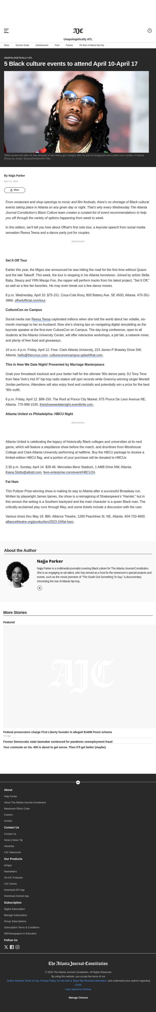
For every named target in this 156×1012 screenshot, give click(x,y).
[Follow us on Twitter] (6, 947)
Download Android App (16, 896)
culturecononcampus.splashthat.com (76, 355)
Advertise (9, 846)
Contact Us (11, 827)
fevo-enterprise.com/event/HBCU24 (69, 472)
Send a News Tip (13, 840)
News (6, 45)
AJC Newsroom (12, 852)
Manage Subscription (15, 915)
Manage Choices (78, 997)
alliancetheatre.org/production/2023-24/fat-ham (40, 521)
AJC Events (10, 883)
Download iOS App (14, 889)
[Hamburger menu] (6, 31)
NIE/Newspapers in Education (20, 933)
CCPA (78, 985)
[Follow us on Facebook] (12, 947)
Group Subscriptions (15, 921)
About (8, 790)
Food (57, 45)
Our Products (13, 859)
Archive (8, 820)
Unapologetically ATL (18, 58)
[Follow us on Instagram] (17, 947)
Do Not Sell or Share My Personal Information (81, 980)
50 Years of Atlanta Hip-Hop (92, 45)
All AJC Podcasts (13, 877)
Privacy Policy (47, 980)
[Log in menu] (150, 31)
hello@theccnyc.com (33, 355)
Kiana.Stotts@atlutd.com (24, 472)
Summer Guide (22, 45)
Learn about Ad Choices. (78, 989)
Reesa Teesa (41, 319)
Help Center (10, 796)
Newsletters (10, 871)
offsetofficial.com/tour (30, 300)
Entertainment (42, 45)
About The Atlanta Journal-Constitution (25, 802)
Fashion (69, 45)
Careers (8, 814)
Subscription (13, 902)
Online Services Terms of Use (23, 980)
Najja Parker (17, 175)
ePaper (8, 865)
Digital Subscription (14, 909)
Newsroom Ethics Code (17, 808)
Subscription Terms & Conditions (21, 927)
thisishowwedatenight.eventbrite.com (66, 404)
